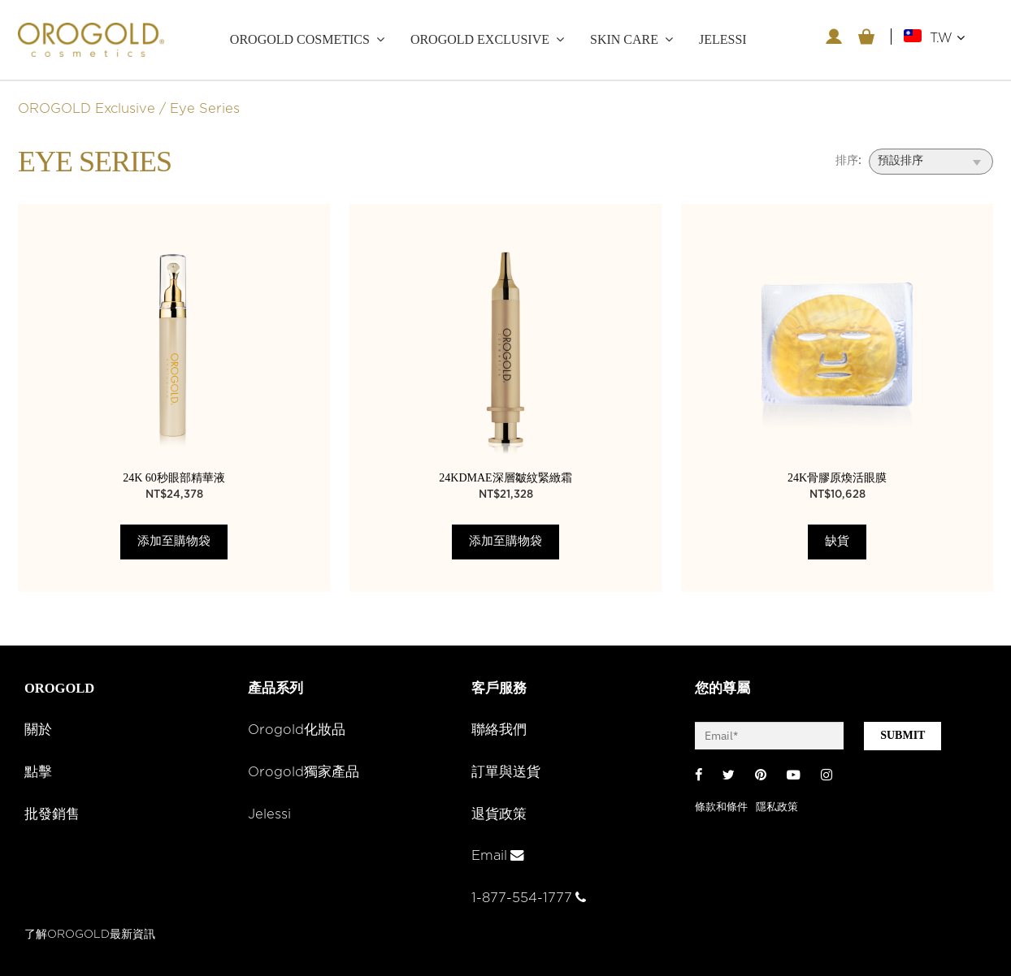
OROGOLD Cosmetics (300, 39)
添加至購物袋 (173, 541)
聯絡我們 (499, 729)
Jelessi (269, 814)
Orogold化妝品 (296, 729)
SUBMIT (902, 735)
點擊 (38, 772)
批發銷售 (52, 814)
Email (497, 855)
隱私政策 (777, 807)
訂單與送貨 (505, 772)
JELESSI (723, 39)
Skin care (624, 39)
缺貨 (837, 541)
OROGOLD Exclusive (479, 39)
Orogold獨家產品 (303, 772)
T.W (947, 38)
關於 (38, 729)
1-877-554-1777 (528, 898)
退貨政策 (499, 814)
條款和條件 (721, 807)
